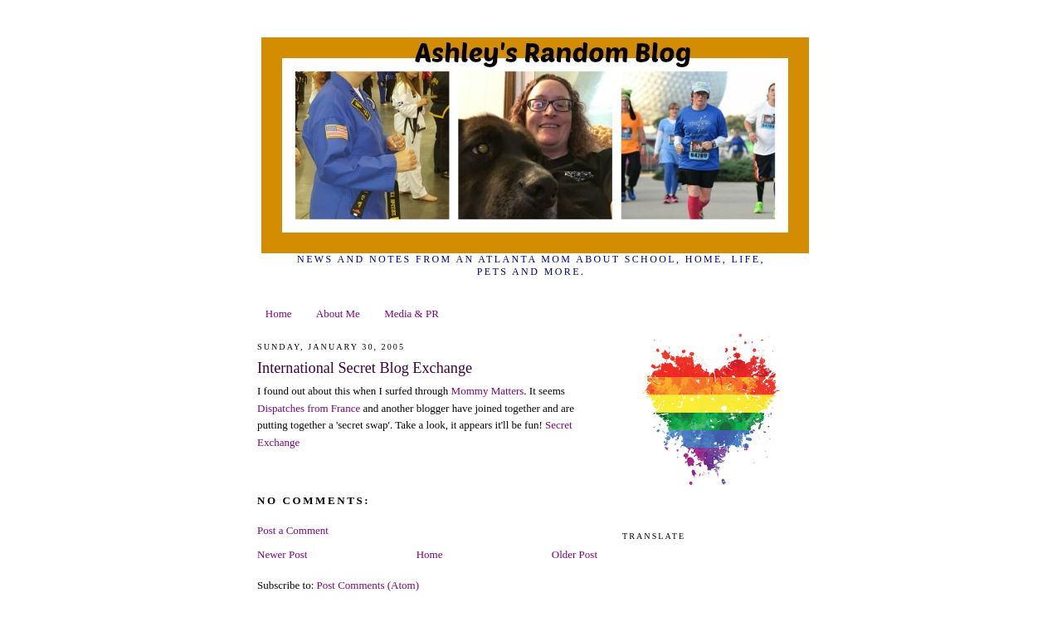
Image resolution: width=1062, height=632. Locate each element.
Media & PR (411, 313)
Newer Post (282, 554)
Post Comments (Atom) (368, 585)
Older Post (574, 554)
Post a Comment (293, 530)
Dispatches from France (308, 408)
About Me (338, 313)
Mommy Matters (487, 391)
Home (279, 313)
